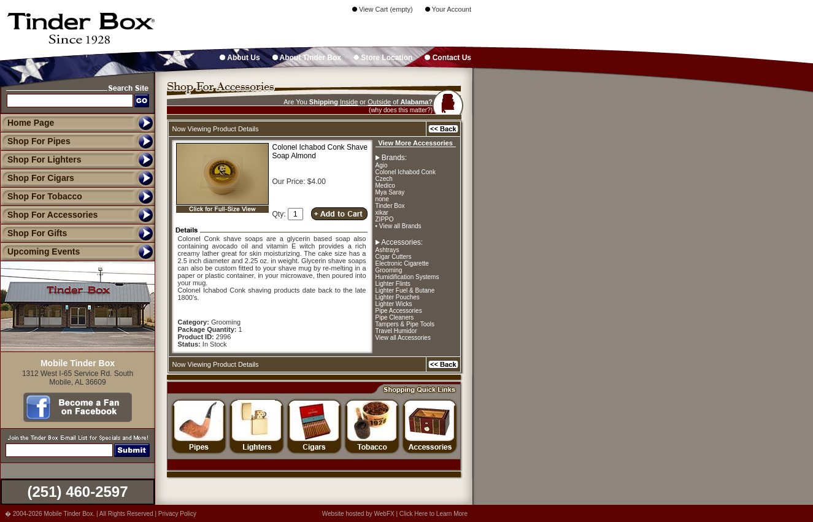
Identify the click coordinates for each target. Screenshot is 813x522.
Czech (384, 178)
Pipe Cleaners (395, 317)
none (382, 199)
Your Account (448, 9)
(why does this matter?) (401, 110)
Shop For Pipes (35, 141)
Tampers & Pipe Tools (405, 324)
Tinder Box (390, 205)
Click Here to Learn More (433, 513)
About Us (240, 57)
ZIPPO (385, 219)
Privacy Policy (177, 513)
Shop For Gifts (33, 233)
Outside (379, 102)
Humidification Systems (407, 277)
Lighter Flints (393, 283)
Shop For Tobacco (41, 196)
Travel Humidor (396, 331)
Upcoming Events (40, 251)
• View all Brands (399, 226)
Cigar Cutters (394, 256)
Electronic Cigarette (402, 263)
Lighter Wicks (394, 304)
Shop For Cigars (37, 178)
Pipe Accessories (399, 310)
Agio (382, 165)
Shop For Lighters (41, 159)
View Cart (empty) (382, 9)
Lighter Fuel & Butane (405, 290)
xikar (382, 212)
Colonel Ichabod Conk (406, 172)
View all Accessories (403, 337)
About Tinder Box (306, 57)
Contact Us (448, 57)
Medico (385, 185)
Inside (349, 102)
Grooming (389, 270)
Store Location (382, 57)
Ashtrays (387, 250)
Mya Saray (390, 192)
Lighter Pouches (398, 297)
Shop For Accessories (49, 215)
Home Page (30, 123)
